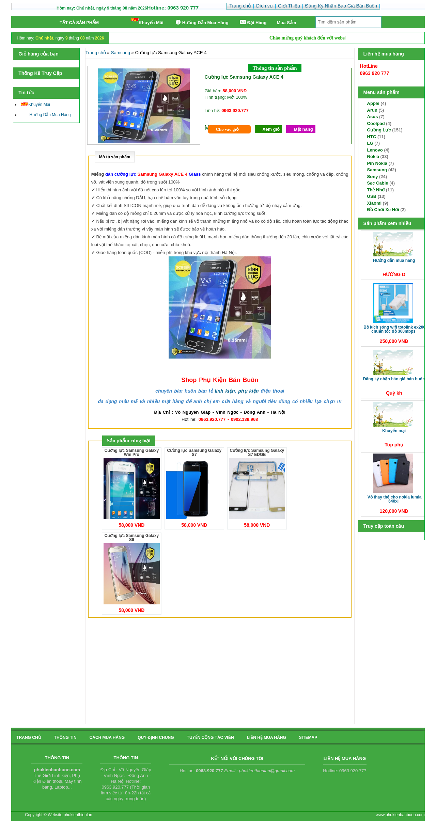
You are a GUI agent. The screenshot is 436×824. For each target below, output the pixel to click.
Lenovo (375, 150)
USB (371, 196)
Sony (372, 176)
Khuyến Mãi (147, 21)
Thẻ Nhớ (376, 189)
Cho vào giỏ (227, 129)
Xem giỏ (271, 129)
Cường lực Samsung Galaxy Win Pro (131, 452)
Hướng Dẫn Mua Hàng (201, 22)
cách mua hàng (107, 737)
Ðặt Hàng (253, 22)
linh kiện (225, 391)
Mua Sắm (286, 22)
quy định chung (156, 737)
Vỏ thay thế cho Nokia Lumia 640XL (395, 499)
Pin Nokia (377, 163)
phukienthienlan (78, 814)
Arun (372, 110)
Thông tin (65, 737)
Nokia (373, 156)
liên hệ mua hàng (266, 737)
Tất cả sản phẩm (79, 22)
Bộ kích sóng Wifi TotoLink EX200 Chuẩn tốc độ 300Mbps (394, 329)
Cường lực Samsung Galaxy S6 (131, 537)
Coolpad (376, 123)
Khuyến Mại (394, 430)
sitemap (308, 737)
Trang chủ (95, 52)
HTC (371, 136)
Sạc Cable (377, 183)
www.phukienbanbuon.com (400, 814)
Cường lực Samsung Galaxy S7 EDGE (257, 452)
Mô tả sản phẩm (114, 157)
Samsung (377, 169)
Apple (373, 103)
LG (370, 143)
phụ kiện (248, 391)
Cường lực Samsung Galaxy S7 (194, 452)
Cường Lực (379, 129)
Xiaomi (374, 203)
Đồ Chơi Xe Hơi (383, 209)
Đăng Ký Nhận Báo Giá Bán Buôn (394, 379)
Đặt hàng (303, 129)
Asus (372, 116)
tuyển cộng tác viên (210, 737)
